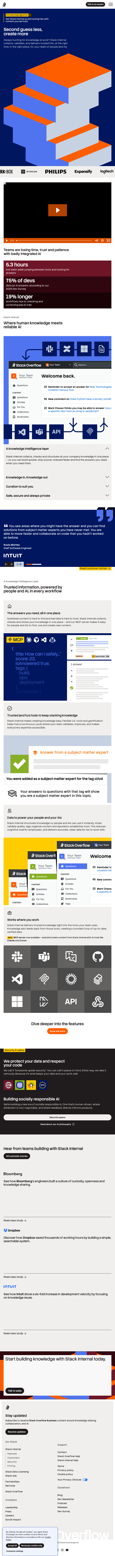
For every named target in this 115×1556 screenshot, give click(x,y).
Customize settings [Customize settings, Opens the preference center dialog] (14, 1551)
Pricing (11, 1465)
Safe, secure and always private (57, 496)
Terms (61, 1466)
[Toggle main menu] (110, 4)
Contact (62, 1452)
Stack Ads (11, 1475)
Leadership (11, 1507)
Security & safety (14, 1050)
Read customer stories (95, 568)
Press (8, 1511)
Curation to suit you (57, 486)
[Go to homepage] (4, 4)
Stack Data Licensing (17, 1471)
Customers (13, 1457)
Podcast (62, 1503)
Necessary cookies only (31, 1545)
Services (10, 1485)
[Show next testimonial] (11, 564)
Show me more (57, 1031)
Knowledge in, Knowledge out (57, 477)
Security (12, 1461)
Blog (60, 1495)
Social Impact (13, 1519)
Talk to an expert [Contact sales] (95, 4)
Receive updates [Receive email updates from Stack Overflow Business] (17, 1431)
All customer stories (17, 1156)
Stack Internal (13, 1449)
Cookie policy (65, 1474)
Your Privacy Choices (73, 1479)
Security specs (57, 1117)
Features (12, 1453)
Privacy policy (66, 1470)
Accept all (12, 1545)
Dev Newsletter (66, 1499)
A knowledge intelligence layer (57, 449)
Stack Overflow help (69, 1456)
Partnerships (12, 1481)
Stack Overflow (14, 1491)
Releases (62, 1507)
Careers (9, 1515)
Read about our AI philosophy (57, 1124)
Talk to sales (15, 1390)
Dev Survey (64, 1511)
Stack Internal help (68, 1460)
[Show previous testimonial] (6, 564)
